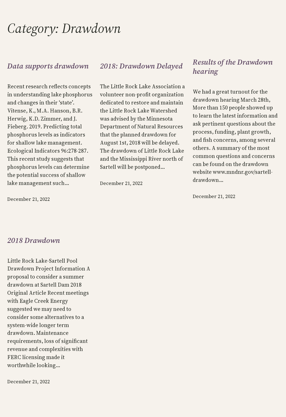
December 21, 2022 (28, 199)
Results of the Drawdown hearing (233, 67)
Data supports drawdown (48, 66)
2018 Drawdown (33, 240)
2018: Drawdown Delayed (141, 66)
